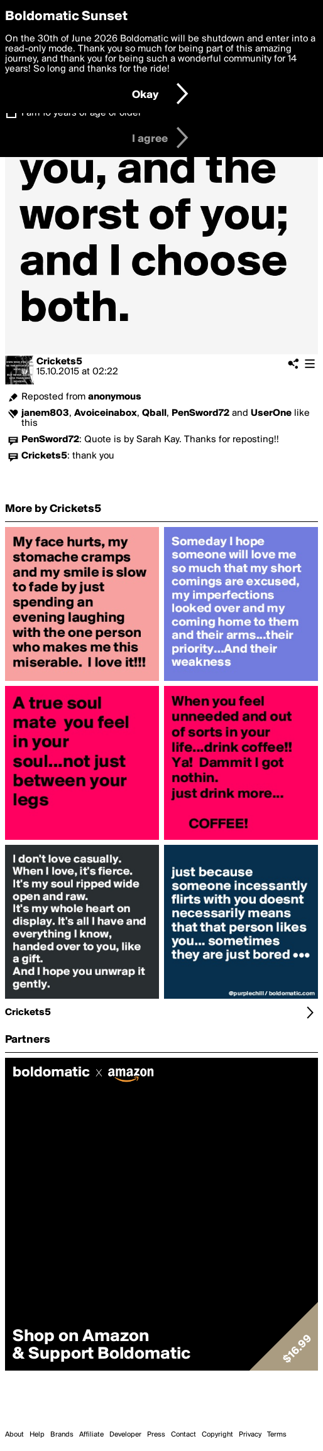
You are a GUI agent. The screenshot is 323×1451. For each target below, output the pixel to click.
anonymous (114, 397)
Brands (62, 1434)
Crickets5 (59, 362)
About (14, 1434)
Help (37, 1434)
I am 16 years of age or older (81, 113)
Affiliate (91, 1434)
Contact (183, 1434)
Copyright (217, 1434)
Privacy (250, 1434)
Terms (277, 1434)
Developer (125, 1434)
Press (156, 1434)
